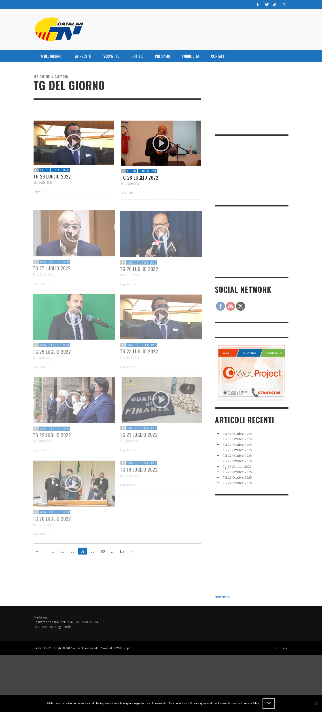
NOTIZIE (44, 170)
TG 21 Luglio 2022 (138, 445)
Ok (269, 703)
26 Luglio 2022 (129, 286)
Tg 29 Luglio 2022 (52, 176)
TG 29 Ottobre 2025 (237, 444)
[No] (316, 703)
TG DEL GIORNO (60, 170)
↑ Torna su (281, 648)
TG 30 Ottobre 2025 (237, 439)
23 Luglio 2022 (128, 369)
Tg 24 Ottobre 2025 (237, 466)
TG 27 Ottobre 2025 (237, 455)
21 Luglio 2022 (128, 452)
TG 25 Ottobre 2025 (237, 461)
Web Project (124, 648)
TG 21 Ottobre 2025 (237, 483)
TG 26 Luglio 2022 (138, 280)
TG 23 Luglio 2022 (138, 362)
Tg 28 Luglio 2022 (139, 177)
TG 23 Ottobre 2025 (237, 472)
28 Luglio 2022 (130, 183)
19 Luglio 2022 (128, 486)
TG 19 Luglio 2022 (138, 479)
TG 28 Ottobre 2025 (237, 450)
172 (122, 551)
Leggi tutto (42, 191)
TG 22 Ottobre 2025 (237, 477)
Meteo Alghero (222, 596)
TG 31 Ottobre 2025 (237, 433)
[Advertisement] (248, 241)
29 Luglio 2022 (43, 182)
